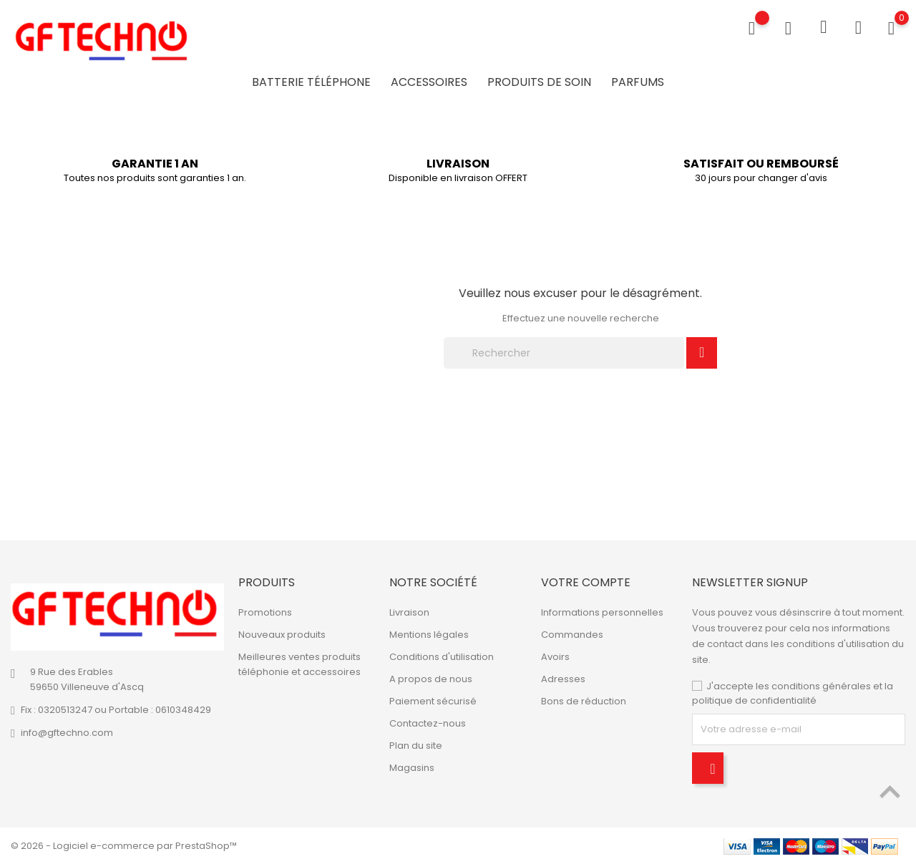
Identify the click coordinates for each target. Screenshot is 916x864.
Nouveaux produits (282, 634)
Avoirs (555, 657)
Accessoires (429, 82)
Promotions (265, 612)
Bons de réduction (583, 701)
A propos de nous (430, 679)
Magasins (411, 768)
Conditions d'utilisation (441, 657)
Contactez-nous (427, 723)
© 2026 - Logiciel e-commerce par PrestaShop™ (124, 846)
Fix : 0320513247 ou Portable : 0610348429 (116, 710)
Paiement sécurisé (433, 701)
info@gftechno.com (67, 732)
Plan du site (415, 745)
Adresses (563, 679)
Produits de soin (539, 82)
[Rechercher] (564, 353)
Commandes (572, 634)
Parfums (637, 82)
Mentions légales (429, 634)
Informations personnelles (602, 612)
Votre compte (585, 582)
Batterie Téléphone (311, 82)
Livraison (409, 612)
